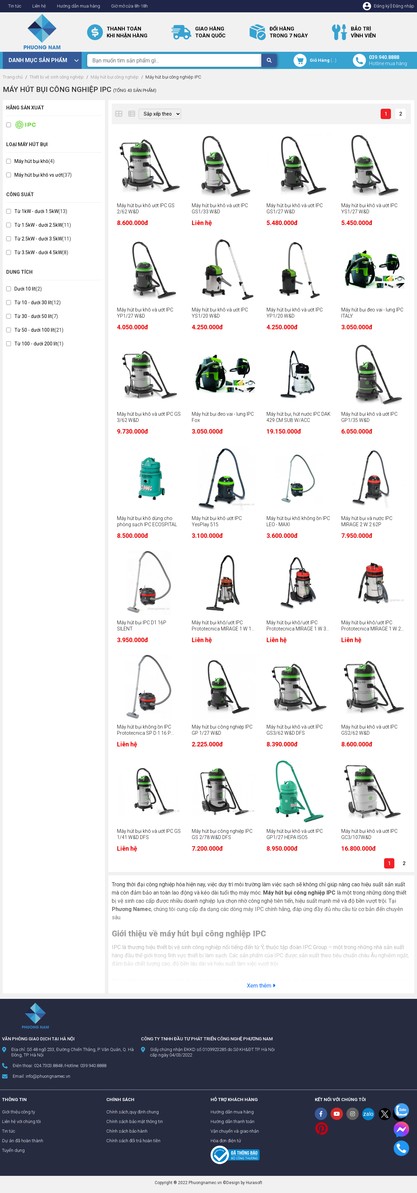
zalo (368, 1114)
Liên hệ (39, 6)
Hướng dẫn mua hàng (78, 6)
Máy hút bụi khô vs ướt (38, 175)
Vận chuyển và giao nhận (235, 1131)
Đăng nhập (403, 6)
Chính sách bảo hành (126, 1131)
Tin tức (14, 6)
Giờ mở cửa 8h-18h (129, 6)
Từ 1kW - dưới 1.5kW (36, 211)
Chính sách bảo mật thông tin (134, 1121)
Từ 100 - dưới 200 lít (35, 343)
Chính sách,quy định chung (132, 1111)
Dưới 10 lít (25, 289)
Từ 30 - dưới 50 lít (33, 316)
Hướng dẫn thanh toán (232, 1121)
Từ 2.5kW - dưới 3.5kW (38, 238)
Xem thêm (261, 985)
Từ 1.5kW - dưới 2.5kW (38, 225)
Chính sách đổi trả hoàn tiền (133, 1140)
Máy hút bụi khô (31, 161)
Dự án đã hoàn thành (22, 1140)
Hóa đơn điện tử (226, 1140)
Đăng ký (382, 6)
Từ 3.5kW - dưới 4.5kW (38, 252)
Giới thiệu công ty (18, 1111)
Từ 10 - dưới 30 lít (33, 302)
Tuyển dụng (13, 1150)
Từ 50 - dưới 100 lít (34, 330)
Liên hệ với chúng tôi (21, 1121)
